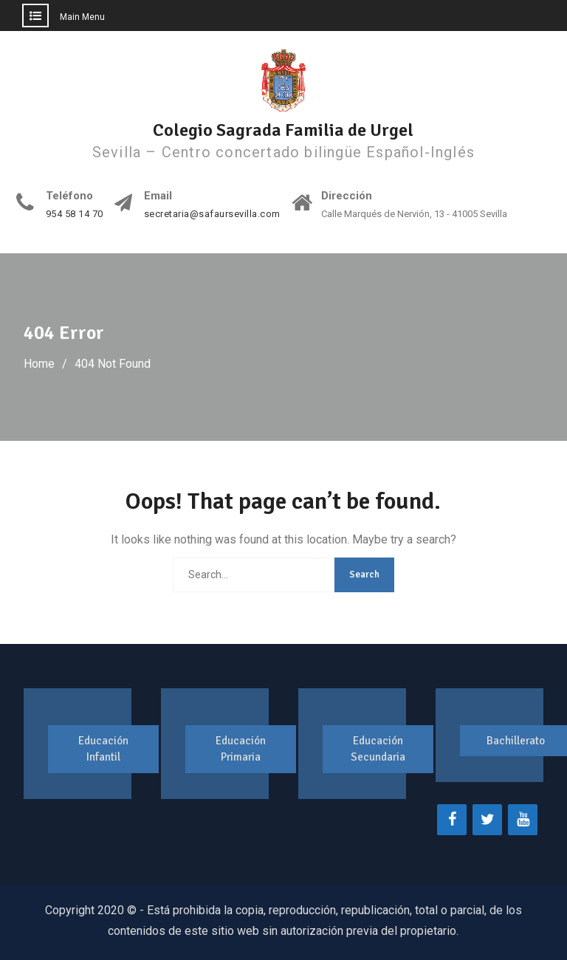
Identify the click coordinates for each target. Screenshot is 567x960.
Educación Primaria (241, 749)
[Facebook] (452, 819)
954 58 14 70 (74, 214)
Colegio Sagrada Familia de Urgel (283, 130)
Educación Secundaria (378, 749)
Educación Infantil (103, 749)
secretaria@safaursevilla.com (212, 214)
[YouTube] (522, 819)
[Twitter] (487, 819)
